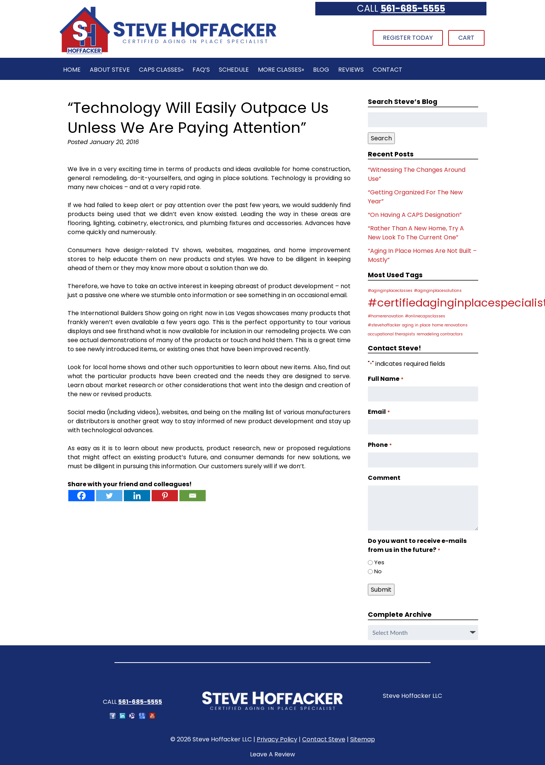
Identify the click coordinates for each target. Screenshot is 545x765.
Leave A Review (272, 754)
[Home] (168, 53)
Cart (466, 37)
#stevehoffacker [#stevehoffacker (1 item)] (384, 325)
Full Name (385, 378)
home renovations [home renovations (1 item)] (450, 325)
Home (72, 69)
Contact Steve (323, 739)
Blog (321, 69)
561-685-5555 (413, 8)
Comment (384, 477)
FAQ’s (201, 69)
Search (381, 138)
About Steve (110, 69)
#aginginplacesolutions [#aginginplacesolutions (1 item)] (438, 290)
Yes (379, 562)
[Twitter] (109, 495)
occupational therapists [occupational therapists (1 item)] (391, 334)
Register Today (408, 37)
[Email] (192, 495)
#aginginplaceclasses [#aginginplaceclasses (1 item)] (390, 290)
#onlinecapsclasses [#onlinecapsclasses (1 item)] (425, 316)
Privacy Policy (277, 739)
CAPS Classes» (161, 69)
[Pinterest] (165, 495)
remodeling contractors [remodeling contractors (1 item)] (440, 334)
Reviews (351, 69)
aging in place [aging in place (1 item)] (416, 325)
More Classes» (281, 69)
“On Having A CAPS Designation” (415, 214)
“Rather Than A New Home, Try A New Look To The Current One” (416, 233)
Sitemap (362, 739)
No (378, 571)
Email (379, 411)
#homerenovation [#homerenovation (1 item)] (385, 316)
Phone (379, 444)
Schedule (234, 69)
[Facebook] (81, 495)
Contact (387, 69)
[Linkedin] (137, 495)
